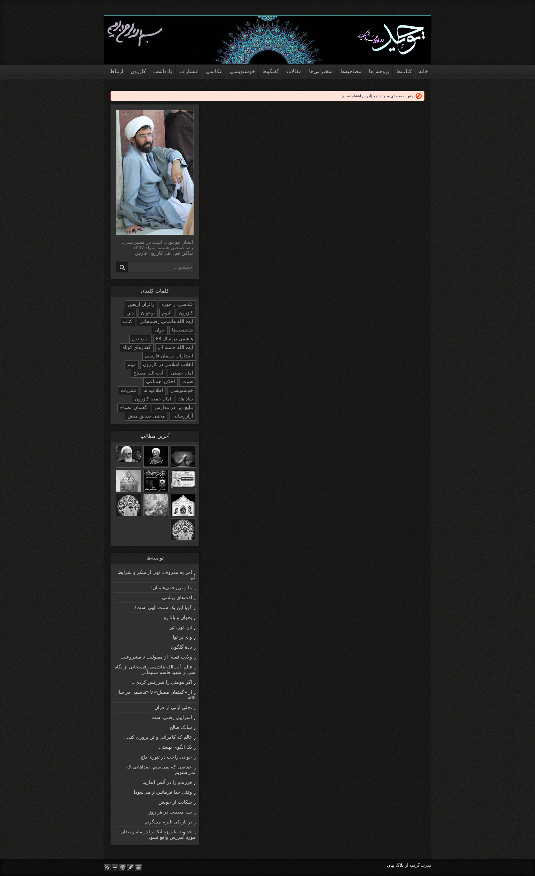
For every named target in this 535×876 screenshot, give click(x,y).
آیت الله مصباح (148, 373)
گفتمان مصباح (134, 407)
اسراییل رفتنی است (171, 717)
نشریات (128, 390)
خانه (423, 71)
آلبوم (167, 312)
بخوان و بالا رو (178, 617)
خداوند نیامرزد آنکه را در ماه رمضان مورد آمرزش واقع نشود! (158, 834)
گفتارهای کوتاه (136, 347)
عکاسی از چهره (177, 304)
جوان (160, 330)
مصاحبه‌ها (351, 71)
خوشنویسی (242, 71)
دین (130, 312)
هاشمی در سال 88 (174, 338)
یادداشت (162, 71)
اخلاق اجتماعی (160, 381)
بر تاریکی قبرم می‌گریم (168, 821)
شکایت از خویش (175, 802)
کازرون (138, 71)
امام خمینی (182, 373)
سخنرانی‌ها (321, 71)
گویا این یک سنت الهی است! (163, 607)
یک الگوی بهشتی (175, 747)
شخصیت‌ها (182, 330)
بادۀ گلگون (181, 647)
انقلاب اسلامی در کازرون (168, 364)
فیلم (131, 364)
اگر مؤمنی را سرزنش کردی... (162, 682)
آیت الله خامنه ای (175, 347)
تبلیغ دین (140, 338)
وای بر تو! (182, 637)
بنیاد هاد (185, 398)
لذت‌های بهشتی (177, 597)
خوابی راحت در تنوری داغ (166, 757)
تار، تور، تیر (180, 627)
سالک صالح (181, 727)
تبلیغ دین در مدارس (174, 407)
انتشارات (189, 71)
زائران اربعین (141, 304)
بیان (390, 865)
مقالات (294, 71)
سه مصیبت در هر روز (170, 812)
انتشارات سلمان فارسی (169, 355)
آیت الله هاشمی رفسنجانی (166, 321)
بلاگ (399, 865)
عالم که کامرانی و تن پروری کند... (158, 737)
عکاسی (214, 71)
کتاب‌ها (403, 71)
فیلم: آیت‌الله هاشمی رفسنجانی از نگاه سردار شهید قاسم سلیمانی (155, 669)
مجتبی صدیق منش (146, 416)
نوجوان (148, 312)
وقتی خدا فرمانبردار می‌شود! (163, 792)
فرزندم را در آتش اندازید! (167, 782)
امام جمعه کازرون (153, 398)
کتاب (127, 321)
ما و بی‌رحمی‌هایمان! (171, 587)
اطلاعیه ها (153, 390)
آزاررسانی (182, 416)
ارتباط (116, 71)
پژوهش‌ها (379, 71)
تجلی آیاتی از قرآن (173, 707)
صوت (187, 381)
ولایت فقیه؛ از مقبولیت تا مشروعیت (156, 657)
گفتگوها (270, 71)
